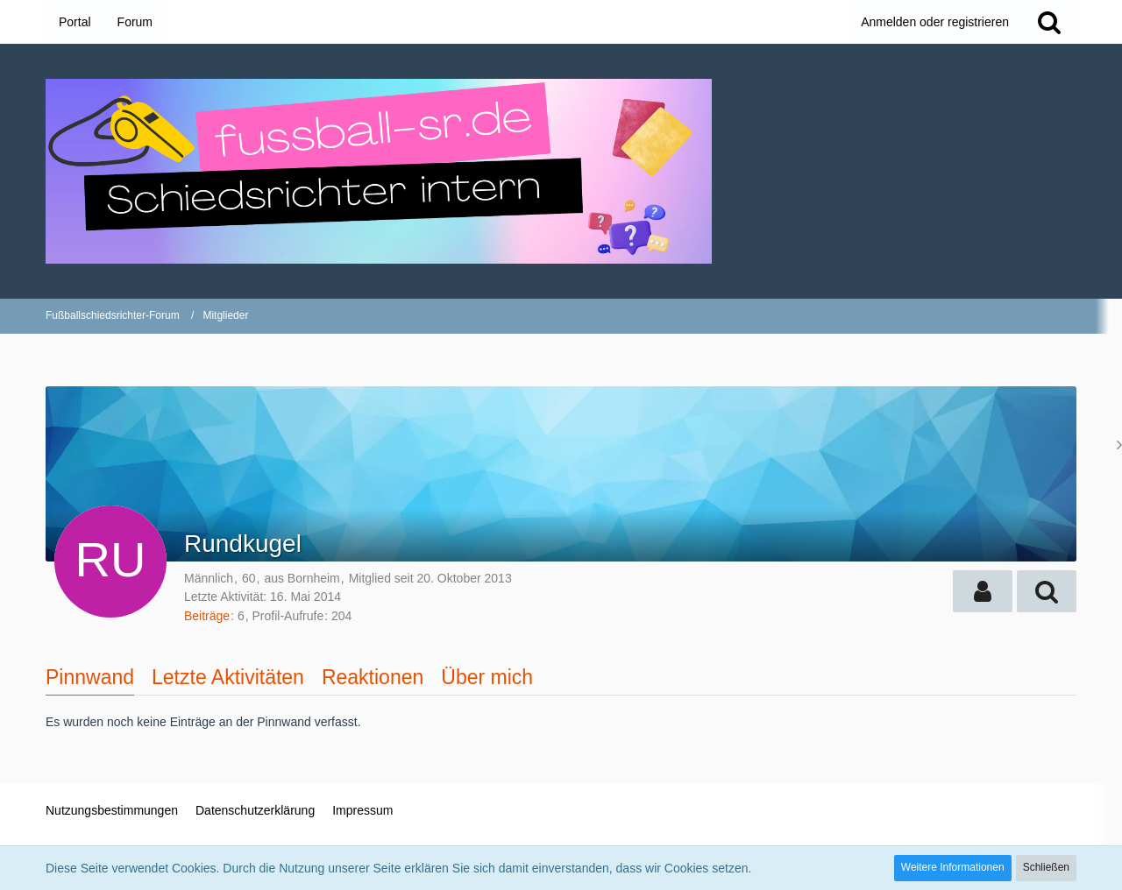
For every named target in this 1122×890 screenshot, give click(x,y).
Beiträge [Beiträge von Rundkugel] (207, 616)
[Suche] (1049, 22)
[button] (982, 591)
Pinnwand (90, 677)
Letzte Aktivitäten (228, 677)
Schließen (1046, 867)
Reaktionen (372, 677)
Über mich (487, 677)
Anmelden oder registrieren (935, 22)
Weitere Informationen (953, 867)
